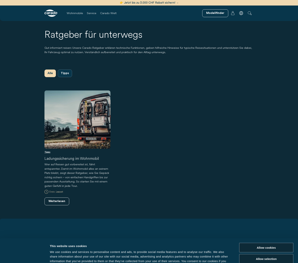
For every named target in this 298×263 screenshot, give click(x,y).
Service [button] (91, 13)
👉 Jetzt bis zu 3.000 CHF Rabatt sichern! (149, 2)
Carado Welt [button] (108, 13)
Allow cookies (266, 225)
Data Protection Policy (157, 243)
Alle (50, 73)
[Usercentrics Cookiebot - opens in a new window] (24, 255)
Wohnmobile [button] (75, 13)
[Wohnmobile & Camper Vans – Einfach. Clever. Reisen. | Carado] (50, 13)
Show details (199, 255)
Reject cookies (266, 247)
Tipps (65, 73)
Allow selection (266, 236)
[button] (241, 13)
